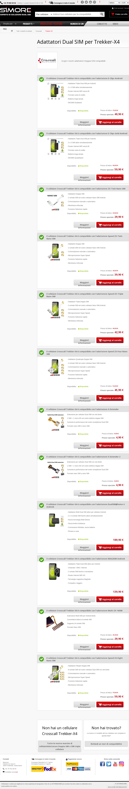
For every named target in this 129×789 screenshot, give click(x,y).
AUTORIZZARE (121, 783)
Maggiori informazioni (84, 123)
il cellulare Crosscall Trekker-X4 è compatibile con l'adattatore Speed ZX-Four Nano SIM (86, 352)
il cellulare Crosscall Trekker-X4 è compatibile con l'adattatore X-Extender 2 (83, 456)
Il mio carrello (121, 14)
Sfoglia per (10, 23)
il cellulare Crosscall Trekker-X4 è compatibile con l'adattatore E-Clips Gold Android (86, 133)
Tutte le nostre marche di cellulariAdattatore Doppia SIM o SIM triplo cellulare (59, 746)
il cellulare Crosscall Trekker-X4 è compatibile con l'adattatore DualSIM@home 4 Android (85, 505)
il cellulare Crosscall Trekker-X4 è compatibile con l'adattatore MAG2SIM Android (85, 558)
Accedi (126, 8)
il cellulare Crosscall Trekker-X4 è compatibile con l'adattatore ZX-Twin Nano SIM (85, 188)
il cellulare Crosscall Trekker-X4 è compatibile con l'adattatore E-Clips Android (84, 78)
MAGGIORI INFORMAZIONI (117, 787)
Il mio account (118, 8)
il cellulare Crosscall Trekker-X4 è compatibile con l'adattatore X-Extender (82, 409)
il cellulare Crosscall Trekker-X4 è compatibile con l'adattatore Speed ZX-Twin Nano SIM (84, 237)
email (16, 772)
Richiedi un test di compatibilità (106, 744)
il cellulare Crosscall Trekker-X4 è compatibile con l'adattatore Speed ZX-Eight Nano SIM (84, 659)
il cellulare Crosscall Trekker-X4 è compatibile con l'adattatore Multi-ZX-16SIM (84, 610)
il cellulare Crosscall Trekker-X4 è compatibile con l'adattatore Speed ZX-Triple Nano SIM (84, 295)
